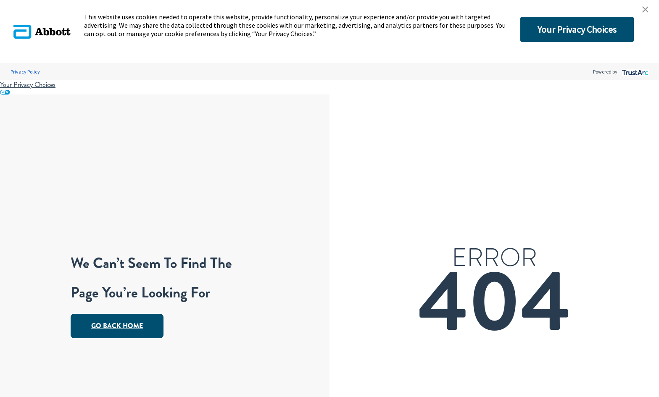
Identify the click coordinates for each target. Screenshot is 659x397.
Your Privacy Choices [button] (577, 29)
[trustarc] (634, 72)
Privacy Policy (25, 71)
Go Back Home (117, 326)
